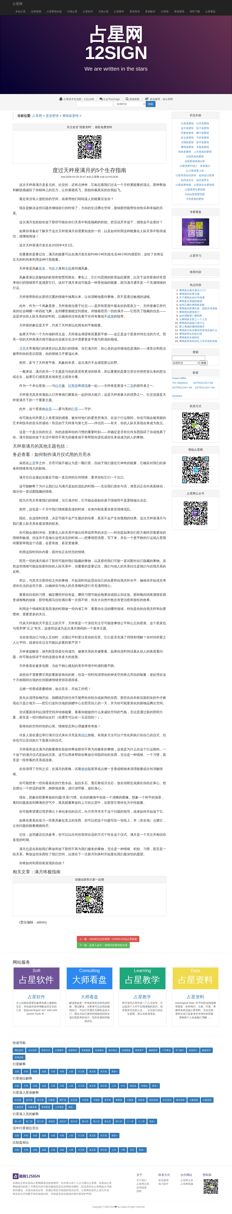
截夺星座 (180, 1100)
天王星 (81, 1071)
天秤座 (85, 1100)
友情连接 (19, 1057)
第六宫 (74, 1121)
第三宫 (40, 1121)
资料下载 (195, 11)
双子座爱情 (202, 128)
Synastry (177, 395)
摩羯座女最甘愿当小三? (192, 290)
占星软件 (88, 11)
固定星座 (153, 1100)
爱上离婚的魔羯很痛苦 (192, 326)
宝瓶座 (130, 1100)
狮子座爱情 (202, 132)
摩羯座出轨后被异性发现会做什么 (198, 330)
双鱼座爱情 (184, 151)
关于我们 (141, 1180)
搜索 (150, 104)
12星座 (165, 11)
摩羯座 (119, 1100)
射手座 (107, 1100)
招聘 (139, 1191)
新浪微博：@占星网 (159, 99)
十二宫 (141, 1121)
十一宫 (130, 1121)
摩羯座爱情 (70, 116)
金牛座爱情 (187, 128)
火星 (53, 1071)
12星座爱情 (187, 123)
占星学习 (195, 255)
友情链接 (141, 1187)
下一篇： (103, 945)
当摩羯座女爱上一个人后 (193, 319)
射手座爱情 (202, 142)
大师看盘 (89, 996)
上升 (114, 1086)
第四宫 (51, 1121)
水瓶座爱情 (202, 147)
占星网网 (38, 1183)
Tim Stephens (180, 382)
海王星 (92, 1071)
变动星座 (46, 1107)
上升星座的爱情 (203, 151)
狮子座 (63, 1100)
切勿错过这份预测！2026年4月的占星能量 (113, 939)
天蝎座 (96, 1100)
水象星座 (207, 1100)
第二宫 (29, 1121)
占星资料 (195, 996)
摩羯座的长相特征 (189, 337)
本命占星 (20, 11)
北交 (132, 1150)
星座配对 (150, 11)
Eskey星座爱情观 (195, 194)
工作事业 (166, 1050)
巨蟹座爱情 (187, 132)
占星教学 (119, 11)
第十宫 (119, 1121)
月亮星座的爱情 (195, 198)
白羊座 (18, 1100)
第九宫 (107, 1121)
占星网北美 (142, 1183)
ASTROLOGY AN (203, 382)
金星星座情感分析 (195, 161)
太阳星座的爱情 (195, 156)
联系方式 (46, 1050)
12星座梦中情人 (188, 165)
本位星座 (167, 1100)
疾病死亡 (193, 1050)
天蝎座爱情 (187, 142)
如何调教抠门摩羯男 (190, 315)
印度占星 (72, 11)
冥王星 (103, 1071)
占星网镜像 (187, 1183)
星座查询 (135, 11)
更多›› (114, 1071)
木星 (62, 1071)
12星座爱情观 (183, 184)
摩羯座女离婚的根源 (190, 301)
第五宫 (63, 1121)
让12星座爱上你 (195, 170)
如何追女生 (187, 180)
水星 (35, 1071)
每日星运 (112, 1050)
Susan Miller (179, 378)
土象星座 (19, 1107)
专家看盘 (195, 211)
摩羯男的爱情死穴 (189, 312)
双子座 (40, 1100)
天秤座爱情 (202, 137)
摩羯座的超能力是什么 (192, 322)
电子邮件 (163, 1183)
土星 (71, 1071)
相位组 (133, 1086)
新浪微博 (163, 1180)
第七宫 (85, 1121)
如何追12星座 (206, 175)
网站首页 (19, 1050)
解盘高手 (206, 1050)
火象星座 (193, 1100)
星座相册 (86, 1050)
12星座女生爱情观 (204, 184)
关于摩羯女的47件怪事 (192, 297)
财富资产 (139, 1050)
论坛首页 (32, 1050)
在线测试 (99, 1050)
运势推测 (36, 11)
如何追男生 (202, 180)
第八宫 (96, 1121)
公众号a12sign (110, 99)
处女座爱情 (187, 137)
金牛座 (29, 1100)
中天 (123, 1086)
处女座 (74, 1100)
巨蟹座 (51, 1100)
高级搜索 (134, 99)
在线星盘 (126, 1050)
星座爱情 (179, 11)
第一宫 (18, 1121)
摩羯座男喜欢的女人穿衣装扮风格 (198, 341)
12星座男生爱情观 (195, 189)
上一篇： (108, 939)
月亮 (26, 1071)
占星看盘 (210, 11)
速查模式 (72, 1050)
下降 (123, 1150)
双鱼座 (141, 1100)
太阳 (17, 1071)
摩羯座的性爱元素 (189, 293)
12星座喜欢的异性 (185, 175)
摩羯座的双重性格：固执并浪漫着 (198, 308)
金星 (44, 1071)
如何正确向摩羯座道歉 (192, 304)
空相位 (144, 1086)
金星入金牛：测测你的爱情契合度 (108, 945)
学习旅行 (179, 1050)
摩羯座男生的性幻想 (190, 333)
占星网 (17, 4)
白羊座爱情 (202, 123)
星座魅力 (205, 165)
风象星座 (32, 1107)
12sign (123, 1207)
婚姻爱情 (153, 1050)
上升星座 (59, 1107)
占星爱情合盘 (54, 11)
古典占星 (103, 11)
